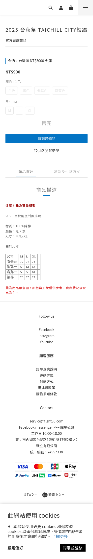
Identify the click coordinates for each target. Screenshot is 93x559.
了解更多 (60, 536)
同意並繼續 (73, 548)
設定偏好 (15, 548)
